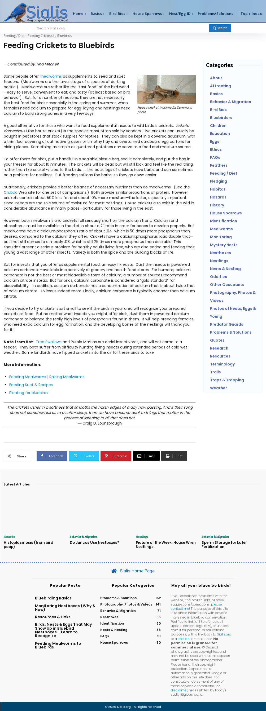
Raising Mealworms (66, 376)
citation (184, 638)
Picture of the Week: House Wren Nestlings (165, 544)
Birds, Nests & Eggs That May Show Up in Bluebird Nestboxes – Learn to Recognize (63, 629)
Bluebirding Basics (53, 597)
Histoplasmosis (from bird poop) (34, 542)
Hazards (9, 536)
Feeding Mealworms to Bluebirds (58, 644)
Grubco (11, 192)
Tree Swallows (49, 342)
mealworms (51, 76)
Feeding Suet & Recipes (31, 384)
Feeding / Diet (14, 35)
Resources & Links (53, 616)
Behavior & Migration (83, 536)
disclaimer (179, 690)
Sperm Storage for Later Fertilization (224, 544)
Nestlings (141, 536)
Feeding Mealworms (27, 376)
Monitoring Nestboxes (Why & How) (65, 607)
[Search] (220, 28)
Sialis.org (224, 634)
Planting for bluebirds (28, 392)
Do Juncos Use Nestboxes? (94, 542)
